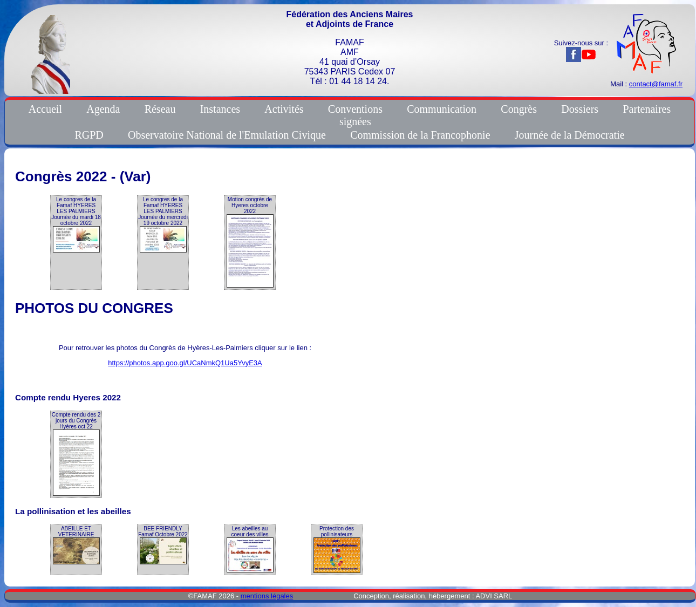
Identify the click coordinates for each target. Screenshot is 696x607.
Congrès (519, 109)
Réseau (160, 109)
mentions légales (267, 596)
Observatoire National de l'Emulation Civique (227, 135)
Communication (441, 109)
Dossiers (579, 109)
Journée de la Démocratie (570, 135)
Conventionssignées (355, 115)
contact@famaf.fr (656, 84)
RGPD (88, 135)
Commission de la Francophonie (420, 135)
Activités (283, 109)
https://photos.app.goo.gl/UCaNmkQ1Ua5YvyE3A (185, 363)
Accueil (45, 109)
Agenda (103, 109)
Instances (220, 109)
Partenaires (647, 109)
